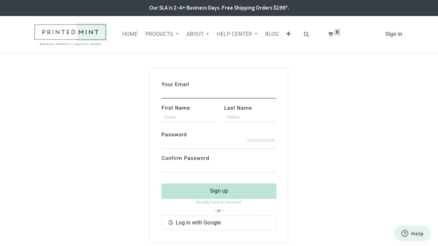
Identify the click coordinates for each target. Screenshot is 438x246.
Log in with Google (194, 222)
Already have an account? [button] (219, 202)
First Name (176, 108)
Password (174, 135)
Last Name (238, 108)
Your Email (175, 84)
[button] (289, 34)
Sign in (393, 34)
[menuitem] (130, 34)
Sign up (219, 191)
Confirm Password (185, 158)
